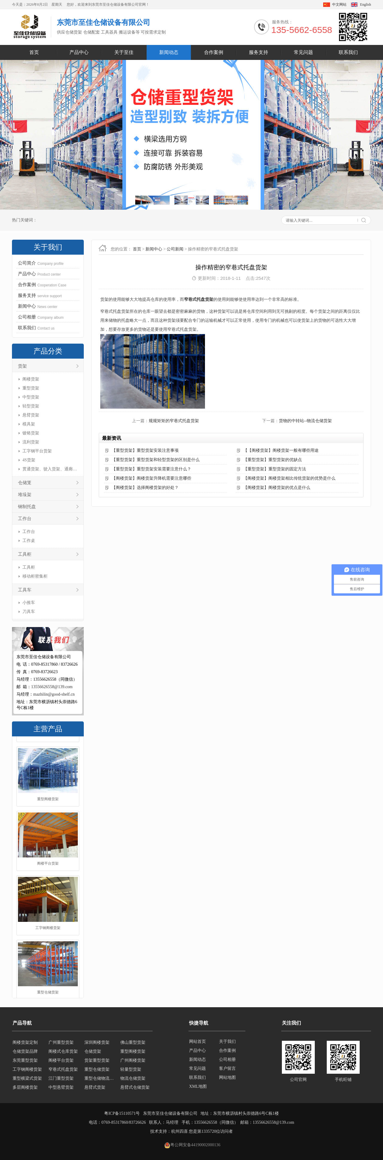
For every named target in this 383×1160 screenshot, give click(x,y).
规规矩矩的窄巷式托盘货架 (174, 421)
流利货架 (30, 442)
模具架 (28, 424)
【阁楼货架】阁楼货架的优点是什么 (276, 487)
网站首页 (197, 1041)
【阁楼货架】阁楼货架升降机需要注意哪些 (151, 478)
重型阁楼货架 (48, 853)
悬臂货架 (30, 415)
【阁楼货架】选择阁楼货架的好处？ (145, 487)
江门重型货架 (61, 1086)
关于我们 (227, 1041)
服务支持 (258, 52)
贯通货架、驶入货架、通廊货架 (50, 469)
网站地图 (227, 1077)
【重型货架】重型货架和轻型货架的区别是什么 (156, 459)
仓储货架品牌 (48, 789)
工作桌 (28, 540)
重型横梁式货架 (27, 1086)
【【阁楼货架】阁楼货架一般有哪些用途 (281, 450)
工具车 (24, 589)
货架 (22, 366)
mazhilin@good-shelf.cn (54, 694)
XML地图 (198, 1086)
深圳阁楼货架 (97, 1050)
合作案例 (213, 52)
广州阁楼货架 (132, 1068)
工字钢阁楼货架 (47, 982)
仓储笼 (24, 482)
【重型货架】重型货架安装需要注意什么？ (151, 469)
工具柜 (24, 554)
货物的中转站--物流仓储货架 (305, 421)
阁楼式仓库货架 (63, 1059)
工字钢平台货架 (37, 451)
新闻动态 (168, 52)
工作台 (24, 518)
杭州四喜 (179, 1131)
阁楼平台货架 (48, 918)
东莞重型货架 (25, 1068)
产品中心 (79, 52)
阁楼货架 (30, 379)
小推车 (28, 602)
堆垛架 (24, 494)
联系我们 (348, 52)
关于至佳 (123, 52)
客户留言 (227, 1068)
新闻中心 (153, 249)
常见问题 (303, 52)
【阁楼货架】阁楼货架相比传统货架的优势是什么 (289, 478)
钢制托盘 (27, 506)
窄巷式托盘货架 (198, 299)
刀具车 (28, 611)
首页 (34, 52)
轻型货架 (30, 406)
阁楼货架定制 (25, 1050)
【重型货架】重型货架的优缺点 (272, 459)
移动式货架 (94, 1041)
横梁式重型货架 (135, 1041)
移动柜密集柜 (35, 576)
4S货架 (28, 460)
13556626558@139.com (52, 687)
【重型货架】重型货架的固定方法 (274, 469)
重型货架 (30, 388)
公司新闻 (175, 249)
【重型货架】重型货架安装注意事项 (145, 450)
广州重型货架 (61, 1050)
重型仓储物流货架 (100, 1086)
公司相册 (227, 1059)
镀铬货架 (30, 433)
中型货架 (30, 397)
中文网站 (339, 4)
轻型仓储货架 (61, 1041)
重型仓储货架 (97, 1077)
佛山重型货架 (132, 1050)
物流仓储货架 (132, 1086)
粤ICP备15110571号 (122, 1113)
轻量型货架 (130, 1077)
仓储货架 (92, 1059)
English (365, 4)
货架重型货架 (97, 1068)
